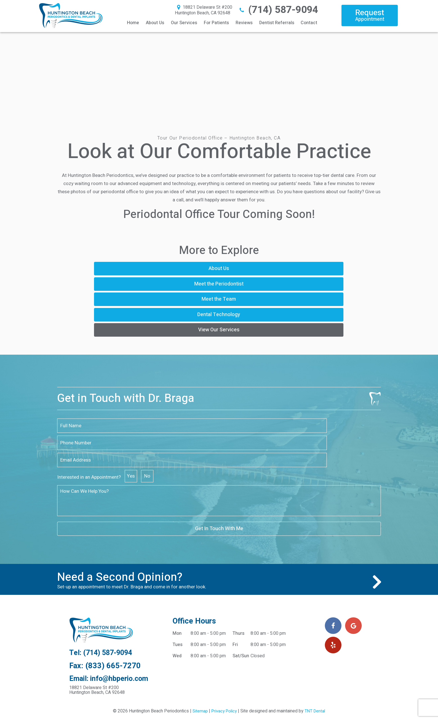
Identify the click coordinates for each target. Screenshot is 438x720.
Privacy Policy (224, 639)
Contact (309, 22)
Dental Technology (168, 285)
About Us (155, 22)
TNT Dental (316, 639)
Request (369, 15)
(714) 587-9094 (278, 10)
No (312, 398)
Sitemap (198, 639)
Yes (296, 398)
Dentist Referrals (276, 22)
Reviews (244, 22)
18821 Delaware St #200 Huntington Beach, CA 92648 (203, 10)
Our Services (184, 22)
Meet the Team (318, 268)
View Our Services (268, 285)
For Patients (216, 22)
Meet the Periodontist (218, 268)
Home (133, 22)
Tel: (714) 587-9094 (103, 580)
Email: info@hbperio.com (111, 607)
